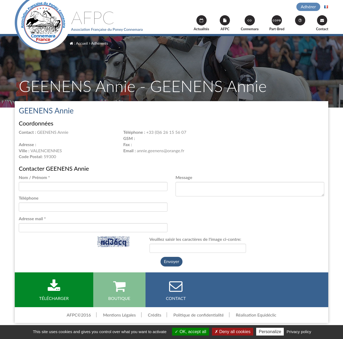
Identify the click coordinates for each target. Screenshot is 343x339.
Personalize (270, 331)
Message (184, 177)
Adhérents (98, 43)
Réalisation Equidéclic (256, 314)
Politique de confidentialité (198, 314)
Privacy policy (299, 331)
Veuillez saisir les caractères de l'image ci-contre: (195, 239)
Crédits (154, 314)
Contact (322, 23)
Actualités (201, 23)
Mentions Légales (119, 314)
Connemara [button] (249, 23)
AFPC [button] (225, 23)
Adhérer (308, 6)
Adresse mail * (32, 218)
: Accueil (79, 43)
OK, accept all (190, 331)
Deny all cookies (233, 331)
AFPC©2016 (79, 314)
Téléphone (29, 197)
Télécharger (54, 290)
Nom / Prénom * (34, 177)
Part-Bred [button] (276, 23)
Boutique (119, 290)
